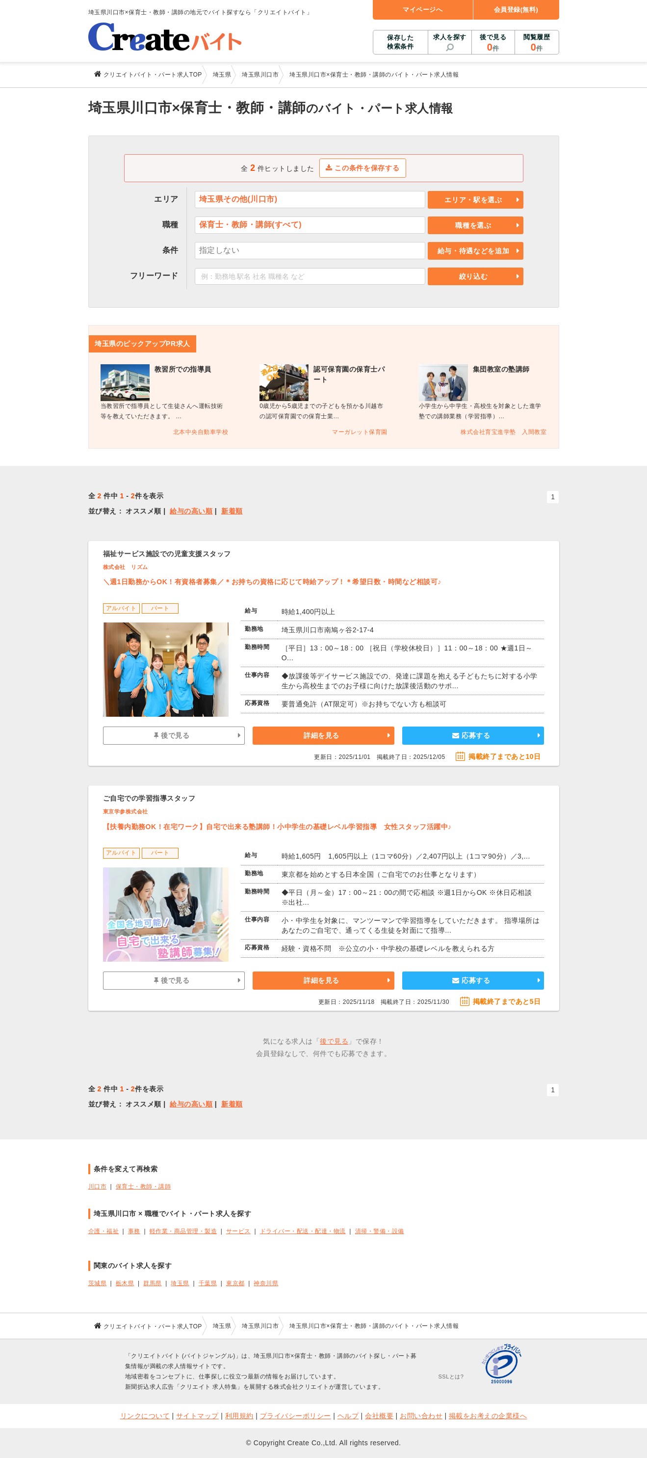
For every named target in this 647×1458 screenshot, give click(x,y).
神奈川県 (266, 1283)
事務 (134, 1231)
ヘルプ (348, 1416)
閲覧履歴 (536, 43)
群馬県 (152, 1283)
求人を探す (449, 37)
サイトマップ (197, 1416)
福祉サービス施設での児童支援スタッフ (167, 554)
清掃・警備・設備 (379, 1231)
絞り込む (473, 276)
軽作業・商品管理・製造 (183, 1231)
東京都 (235, 1283)
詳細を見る (321, 735)
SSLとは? (451, 1376)
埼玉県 (180, 1283)
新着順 (232, 511)
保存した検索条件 (400, 42)
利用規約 (239, 1416)
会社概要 (379, 1416)
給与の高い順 (191, 511)
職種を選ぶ (473, 225)
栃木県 (125, 1283)
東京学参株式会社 (125, 811)
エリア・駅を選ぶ (473, 200)
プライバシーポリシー (295, 1416)
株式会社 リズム (125, 567)
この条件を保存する (363, 168)
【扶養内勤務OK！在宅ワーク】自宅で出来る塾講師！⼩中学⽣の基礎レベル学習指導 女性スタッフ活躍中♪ (277, 827)
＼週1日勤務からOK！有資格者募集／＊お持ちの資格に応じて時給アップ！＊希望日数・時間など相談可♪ (272, 582)
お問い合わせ (421, 1416)
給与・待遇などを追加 (474, 251)
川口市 (97, 1186)
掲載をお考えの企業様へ (488, 1416)
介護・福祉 (103, 1231)
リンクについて (145, 1416)
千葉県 (208, 1283)
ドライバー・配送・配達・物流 (303, 1231)
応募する (471, 735)
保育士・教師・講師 (143, 1186)
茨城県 (97, 1283)
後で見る (493, 43)
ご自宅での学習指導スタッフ (149, 798)
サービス (238, 1231)
